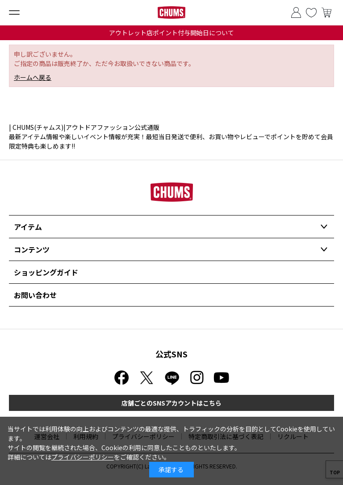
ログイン (296, 12)
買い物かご (326, 12)
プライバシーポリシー (82, 456)
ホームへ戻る (32, 77)
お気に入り (311, 12)
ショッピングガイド (46, 272)
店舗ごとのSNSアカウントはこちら (171, 402)
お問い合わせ (35, 295)
